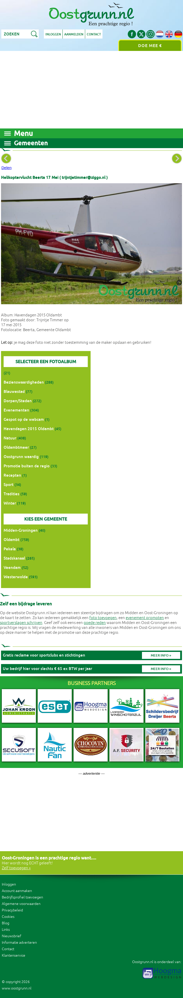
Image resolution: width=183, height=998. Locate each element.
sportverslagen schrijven (21, 622)
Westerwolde (16, 576)
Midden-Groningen (21, 530)
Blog (5, 923)
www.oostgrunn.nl (16, 988)
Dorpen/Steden (18, 400)
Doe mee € (150, 45)
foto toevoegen (103, 617)
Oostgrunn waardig (21, 456)
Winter (10, 503)
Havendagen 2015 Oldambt (29, 428)
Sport (8, 484)
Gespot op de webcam (24, 419)
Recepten (12, 475)
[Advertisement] (91, 90)
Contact (94, 34)
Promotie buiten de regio (27, 465)
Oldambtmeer (16, 447)
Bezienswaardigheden (24, 382)
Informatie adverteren (19, 942)
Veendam (12, 567)
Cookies (8, 917)
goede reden (95, 622)
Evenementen (16, 410)
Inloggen (53, 34)
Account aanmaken (17, 891)
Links (6, 929)
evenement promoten (145, 617)
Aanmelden (73, 34)
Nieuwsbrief (11, 936)
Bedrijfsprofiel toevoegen (22, 897)
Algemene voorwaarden (21, 904)
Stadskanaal (14, 558)
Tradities (11, 493)
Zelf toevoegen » (16, 868)
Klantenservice (13, 955)
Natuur (10, 438)
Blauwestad (14, 391)
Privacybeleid (12, 910)
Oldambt (11, 539)
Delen (7, 167)
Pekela (10, 548)
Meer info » (161, 655)
